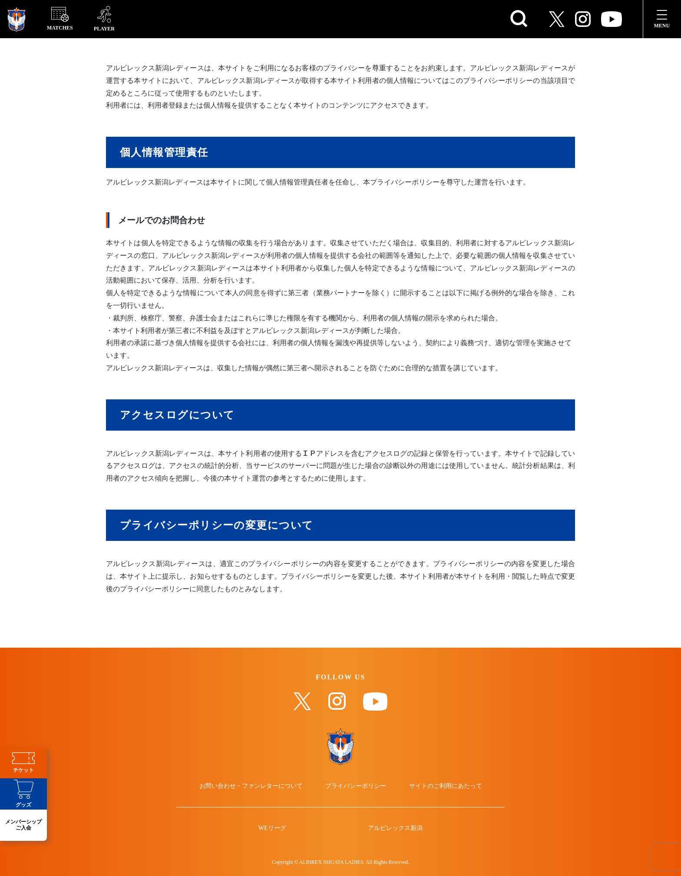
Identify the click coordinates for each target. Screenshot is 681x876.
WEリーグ (272, 828)
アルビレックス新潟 (395, 828)
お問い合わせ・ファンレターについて (251, 786)
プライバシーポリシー (355, 786)
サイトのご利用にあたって (445, 786)
